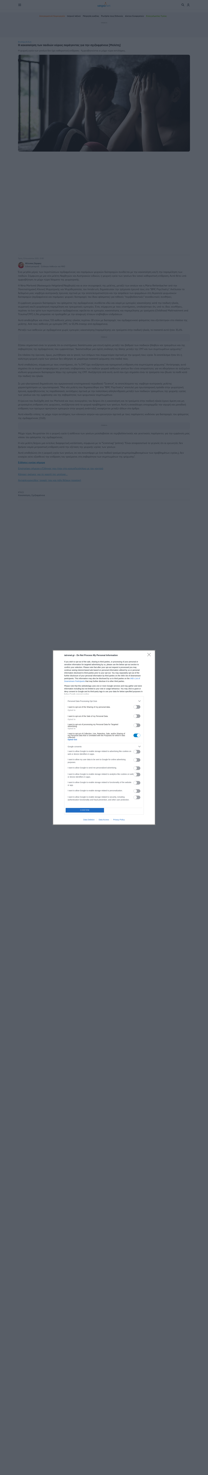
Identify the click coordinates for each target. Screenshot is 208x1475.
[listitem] (104, 701)
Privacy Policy (119, 820)
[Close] (149, 655)
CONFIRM (85, 810)
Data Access (104, 820)
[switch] (136, 707)
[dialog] (104, 737)
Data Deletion (89, 820)
